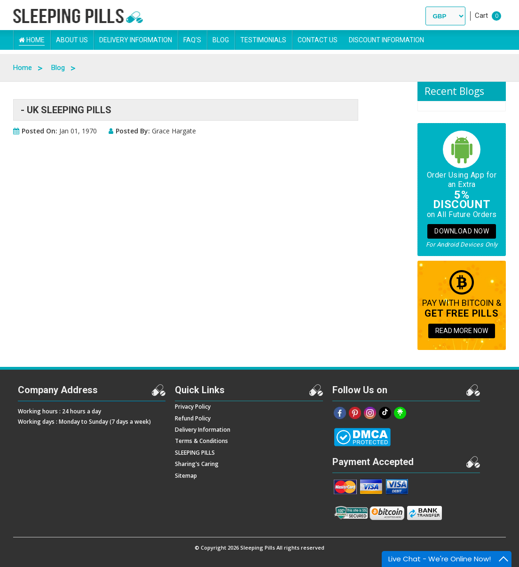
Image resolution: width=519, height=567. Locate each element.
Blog (220, 40)
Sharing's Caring (197, 464)
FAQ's (192, 40)
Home (32, 40)
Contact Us (318, 40)
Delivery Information (135, 40)
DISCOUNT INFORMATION (386, 40)
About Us (72, 40)
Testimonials (263, 40)
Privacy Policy (193, 407)
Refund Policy (193, 418)
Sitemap (186, 476)
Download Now (461, 231)
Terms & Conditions (201, 441)
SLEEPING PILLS (195, 453)
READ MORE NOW (461, 330)
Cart (481, 15)
